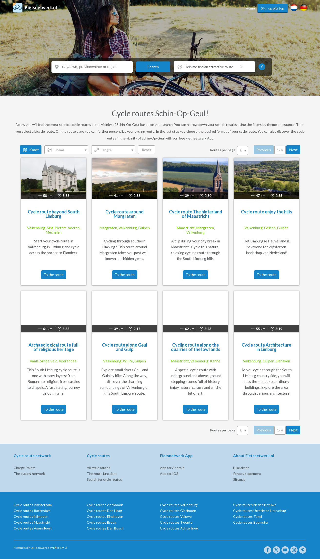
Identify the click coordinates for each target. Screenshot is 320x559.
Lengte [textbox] (106, 150)
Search (153, 66)
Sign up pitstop (272, 8)
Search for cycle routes (104, 479)
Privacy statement (247, 473)
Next (293, 149)
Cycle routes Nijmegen (31, 516)
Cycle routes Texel (247, 516)
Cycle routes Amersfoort (33, 528)
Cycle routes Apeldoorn (105, 505)
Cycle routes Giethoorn (178, 511)
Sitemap (239, 479)
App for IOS (169, 473)
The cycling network (29, 473)
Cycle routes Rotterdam (32, 511)
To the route (54, 274)
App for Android (172, 468)
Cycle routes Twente (176, 522)
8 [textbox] (241, 151)
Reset (146, 150)
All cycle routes (98, 468)
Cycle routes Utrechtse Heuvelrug (259, 511)
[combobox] (66, 149)
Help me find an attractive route (213, 66)
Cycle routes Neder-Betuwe (254, 505)
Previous (263, 149)
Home (250, 8)
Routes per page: (229, 150)
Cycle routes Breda (101, 522)
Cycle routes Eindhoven (105, 516)
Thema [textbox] (59, 150)
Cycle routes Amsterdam (33, 505)
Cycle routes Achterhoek (179, 528)
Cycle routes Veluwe (176, 516)
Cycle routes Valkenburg (179, 505)
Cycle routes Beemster (251, 522)
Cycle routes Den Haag (104, 511)
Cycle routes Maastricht (32, 522)
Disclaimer (241, 468)
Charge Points (25, 468)
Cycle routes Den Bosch (105, 528)
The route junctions (102, 473)
